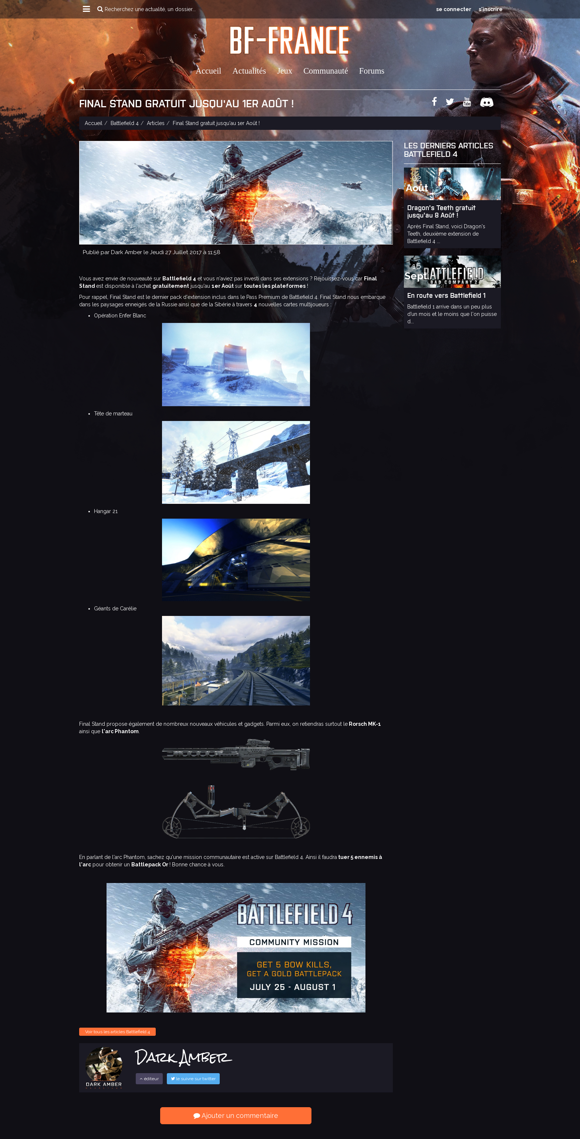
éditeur (149, 1078)
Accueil (209, 70)
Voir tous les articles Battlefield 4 (117, 1031)
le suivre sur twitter (193, 1078)
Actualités (249, 70)
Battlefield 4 (125, 123)
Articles (156, 123)
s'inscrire (491, 9)
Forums (371, 70)
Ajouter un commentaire (235, 1115)
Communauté (325, 70)
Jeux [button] (284, 70)
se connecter (453, 9)
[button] (86, 9)
